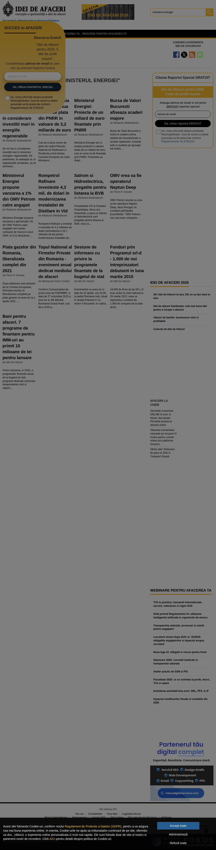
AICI (52, 838)
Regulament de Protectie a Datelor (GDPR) (93, 826)
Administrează (178, 834)
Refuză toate (178, 843)
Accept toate (178, 825)
